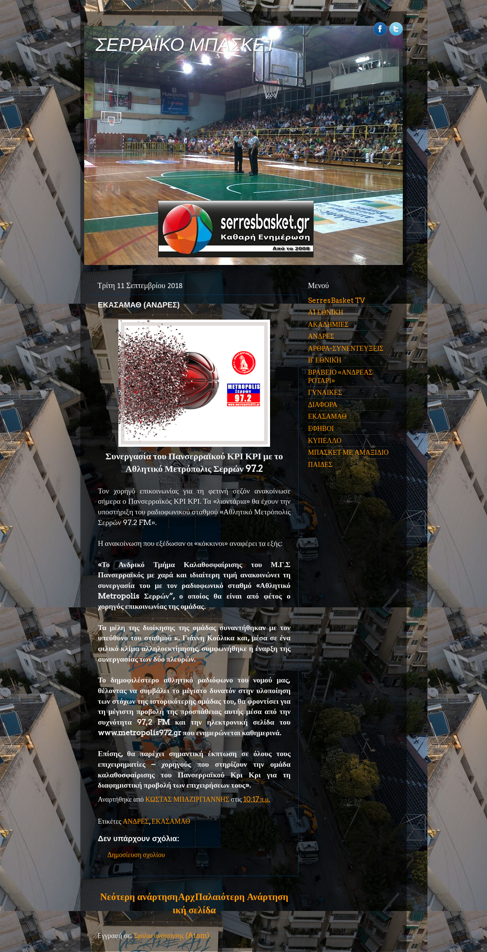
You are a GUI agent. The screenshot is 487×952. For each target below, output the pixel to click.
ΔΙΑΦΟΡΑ (322, 404)
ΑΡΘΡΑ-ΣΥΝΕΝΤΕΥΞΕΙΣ (345, 348)
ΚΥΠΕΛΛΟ (324, 440)
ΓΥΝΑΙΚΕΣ (325, 392)
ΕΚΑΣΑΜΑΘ (171, 821)
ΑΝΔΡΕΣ (136, 821)
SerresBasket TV (336, 300)
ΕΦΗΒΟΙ (321, 428)
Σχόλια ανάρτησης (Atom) (171, 935)
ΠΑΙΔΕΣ (320, 464)
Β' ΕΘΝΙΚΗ (324, 360)
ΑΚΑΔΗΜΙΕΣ (328, 324)
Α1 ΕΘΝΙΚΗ (325, 312)
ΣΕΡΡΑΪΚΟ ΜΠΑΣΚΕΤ (186, 45)
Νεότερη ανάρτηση (139, 896)
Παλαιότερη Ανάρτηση (241, 896)
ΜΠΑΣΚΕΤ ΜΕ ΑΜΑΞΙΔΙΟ (348, 452)
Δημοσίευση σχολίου (136, 855)
